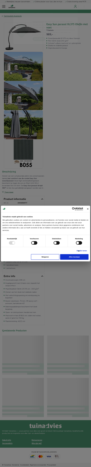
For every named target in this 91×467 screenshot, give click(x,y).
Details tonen (82, 251)
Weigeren (45, 257)
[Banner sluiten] (88, 209)
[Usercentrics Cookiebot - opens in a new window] (73, 208)
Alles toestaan (74, 257)
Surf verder (39, 39)
